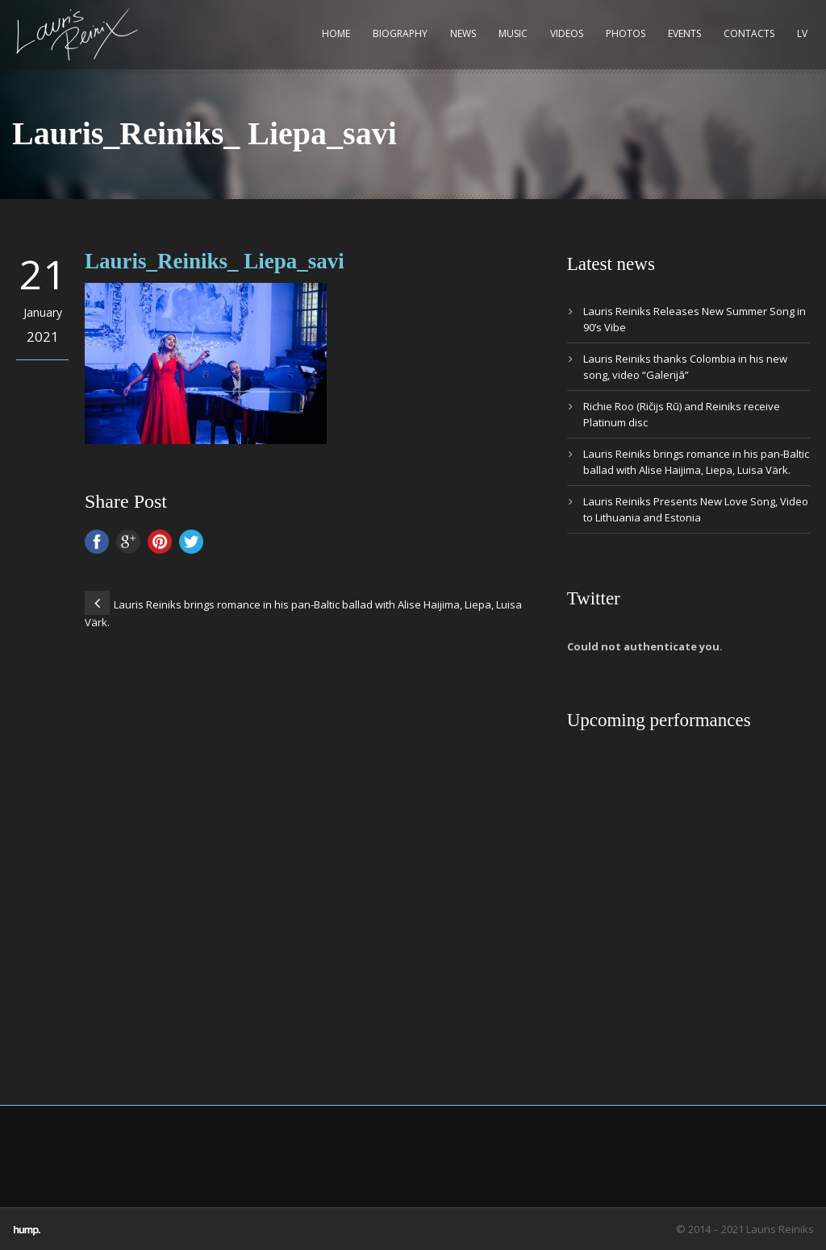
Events (684, 33)
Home (336, 33)
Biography (400, 33)
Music (513, 33)
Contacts (749, 33)
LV (802, 33)
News (463, 33)
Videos (566, 33)
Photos (625, 33)
